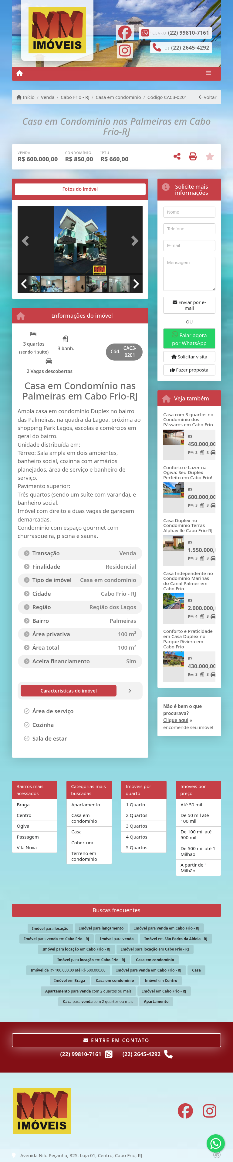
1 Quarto (135, 804)
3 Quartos (136, 826)
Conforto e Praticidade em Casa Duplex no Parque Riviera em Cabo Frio (188, 638)
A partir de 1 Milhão (194, 868)
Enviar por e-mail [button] (189, 305)
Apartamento (85, 804)
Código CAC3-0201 (167, 97)
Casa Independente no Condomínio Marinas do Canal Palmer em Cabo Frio (188, 580)
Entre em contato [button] (116, 1040)
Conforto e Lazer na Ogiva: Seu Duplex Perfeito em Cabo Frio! (187, 472)
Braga (23, 804)
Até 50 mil (191, 804)
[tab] (37, 189)
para (50, 928)
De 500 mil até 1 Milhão (198, 851)
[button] (27, 241)
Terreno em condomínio (84, 856)
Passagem (28, 837)
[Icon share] (124, 32)
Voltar (208, 97)
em (176, 938)
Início (25, 97)
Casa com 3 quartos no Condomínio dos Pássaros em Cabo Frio (188, 419)
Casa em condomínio (118, 97)
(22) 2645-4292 (190, 47)
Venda (48, 97)
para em (167, 928)
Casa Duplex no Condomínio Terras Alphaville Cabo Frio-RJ (187, 525)
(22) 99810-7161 (188, 32)
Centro (24, 815)
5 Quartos (136, 847)
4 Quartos (136, 837)
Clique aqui (175, 720)
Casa (76, 832)
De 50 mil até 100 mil (195, 818)
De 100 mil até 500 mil (196, 834)
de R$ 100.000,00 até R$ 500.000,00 (68, 970)
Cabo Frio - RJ (75, 97)
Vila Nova (27, 847)
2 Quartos (136, 815)
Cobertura (82, 842)
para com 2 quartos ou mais (88, 991)
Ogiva (23, 826)
